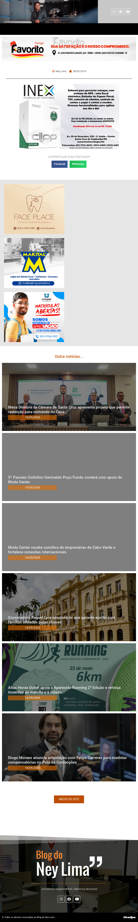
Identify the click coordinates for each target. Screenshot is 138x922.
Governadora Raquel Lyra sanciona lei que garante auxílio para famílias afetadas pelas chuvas (61, 619)
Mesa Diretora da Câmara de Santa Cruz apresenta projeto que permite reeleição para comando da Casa (69, 409)
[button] (60, 164)
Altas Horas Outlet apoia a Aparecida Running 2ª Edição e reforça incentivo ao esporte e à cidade (64, 690)
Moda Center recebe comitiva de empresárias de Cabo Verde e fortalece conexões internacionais (61, 549)
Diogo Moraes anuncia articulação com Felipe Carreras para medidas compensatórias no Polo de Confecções (67, 760)
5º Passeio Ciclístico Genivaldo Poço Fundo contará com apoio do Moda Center (65, 479)
